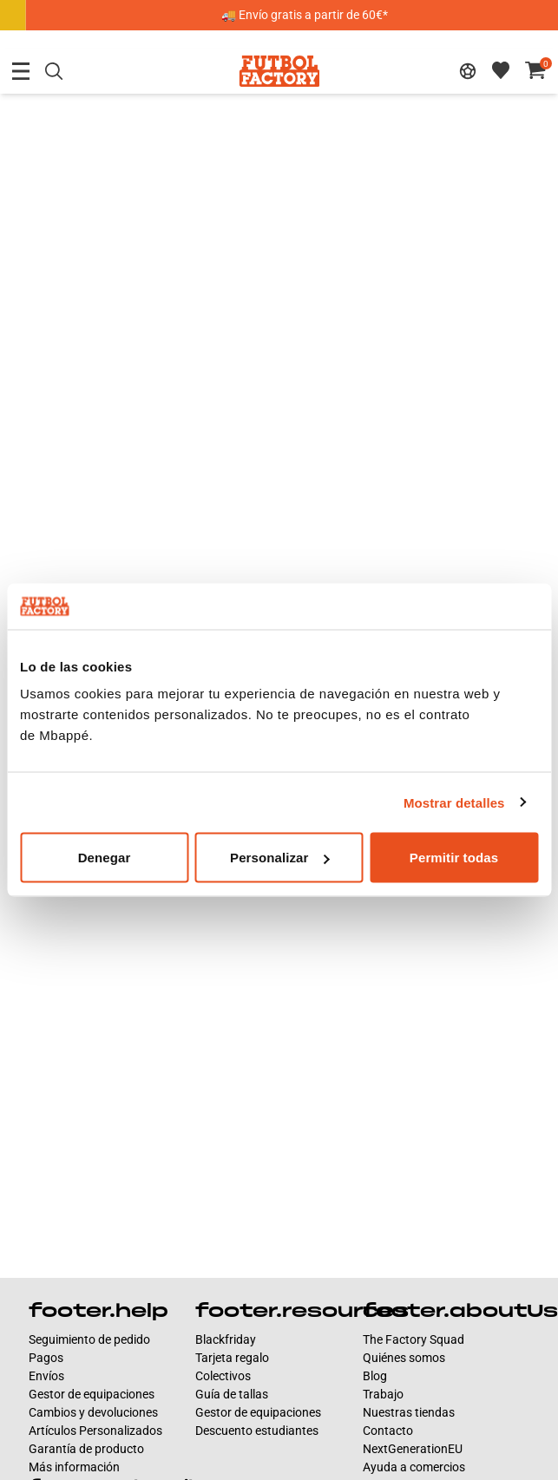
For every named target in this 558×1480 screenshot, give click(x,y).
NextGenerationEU (413, 1449)
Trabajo (383, 1394)
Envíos (46, 1376)
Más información (74, 1467)
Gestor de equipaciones (91, 1394)
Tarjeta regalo (232, 1358)
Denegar (104, 857)
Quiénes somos (404, 1358)
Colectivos (223, 1376)
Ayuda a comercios (414, 1467)
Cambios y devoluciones (93, 1412)
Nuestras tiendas (409, 1412)
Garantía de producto (86, 1449)
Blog (375, 1376)
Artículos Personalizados (95, 1430)
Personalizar (279, 857)
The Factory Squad (413, 1339)
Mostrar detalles (454, 802)
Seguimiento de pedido (89, 1339)
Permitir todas (454, 857)
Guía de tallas (231, 1394)
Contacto (388, 1430)
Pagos (46, 1358)
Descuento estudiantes (256, 1430)
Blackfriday (225, 1339)
